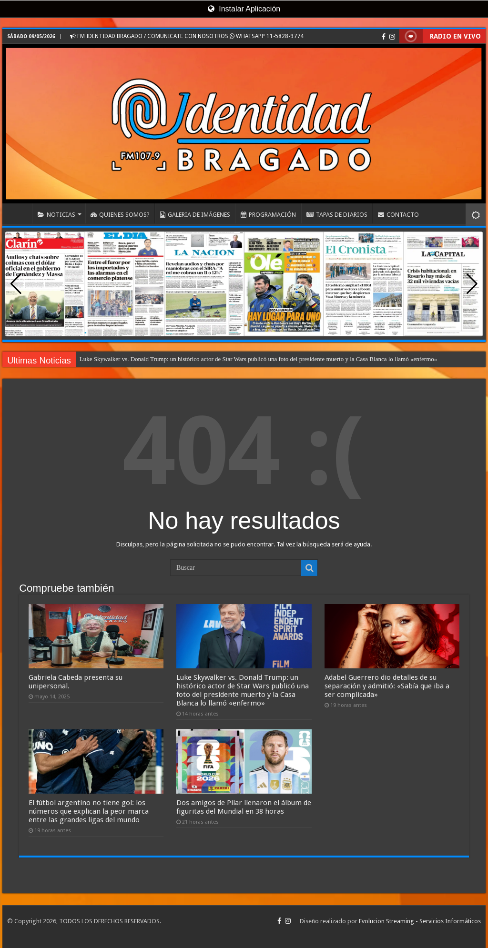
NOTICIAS (56, 214)
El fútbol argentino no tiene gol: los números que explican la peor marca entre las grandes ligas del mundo (89, 811)
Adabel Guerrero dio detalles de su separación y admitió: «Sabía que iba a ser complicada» (387, 686)
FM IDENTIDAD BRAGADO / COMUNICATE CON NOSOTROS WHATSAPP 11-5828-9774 (187, 36)
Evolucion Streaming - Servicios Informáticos (420, 921)
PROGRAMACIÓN (268, 214)
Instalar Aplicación (244, 9)
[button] (472, 283)
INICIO (19, 213)
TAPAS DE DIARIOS (336, 214)
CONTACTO (398, 214)
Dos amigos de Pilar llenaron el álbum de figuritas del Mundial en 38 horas (243, 807)
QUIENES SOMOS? (120, 214)
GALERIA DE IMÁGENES (195, 214)
